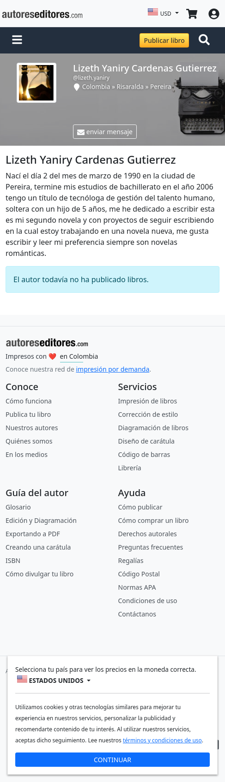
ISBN (13, 560)
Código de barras (144, 454)
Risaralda (130, 86)
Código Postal (139, 573)
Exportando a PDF (33, 533)
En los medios (27, 454)
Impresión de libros (147, 401)
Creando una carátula (38, 547)
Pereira (160, 86)
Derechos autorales (147, 533)
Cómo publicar (140, 507)
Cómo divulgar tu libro (39, 573)
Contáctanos (137, 614)
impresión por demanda (112, 369)
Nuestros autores (32, 427)
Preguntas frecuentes (150, 547)
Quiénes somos (29, 441)
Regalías (131, 560)
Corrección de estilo (148, 414)
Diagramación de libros (153, 427)
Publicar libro (164, 40)
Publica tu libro (28, 414)
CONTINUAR (112, 759)
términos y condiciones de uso (162, 740)
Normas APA (137, 587)
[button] (17, 40)
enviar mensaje (105, 131)
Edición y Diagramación (41, 520)
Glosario (18, 507)
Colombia (96, 86)
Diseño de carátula (146, 441)
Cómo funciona (29, 401)
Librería (129, 467)
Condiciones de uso (147, 600)
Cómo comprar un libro (153, 520)
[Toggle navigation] (206, 40)
